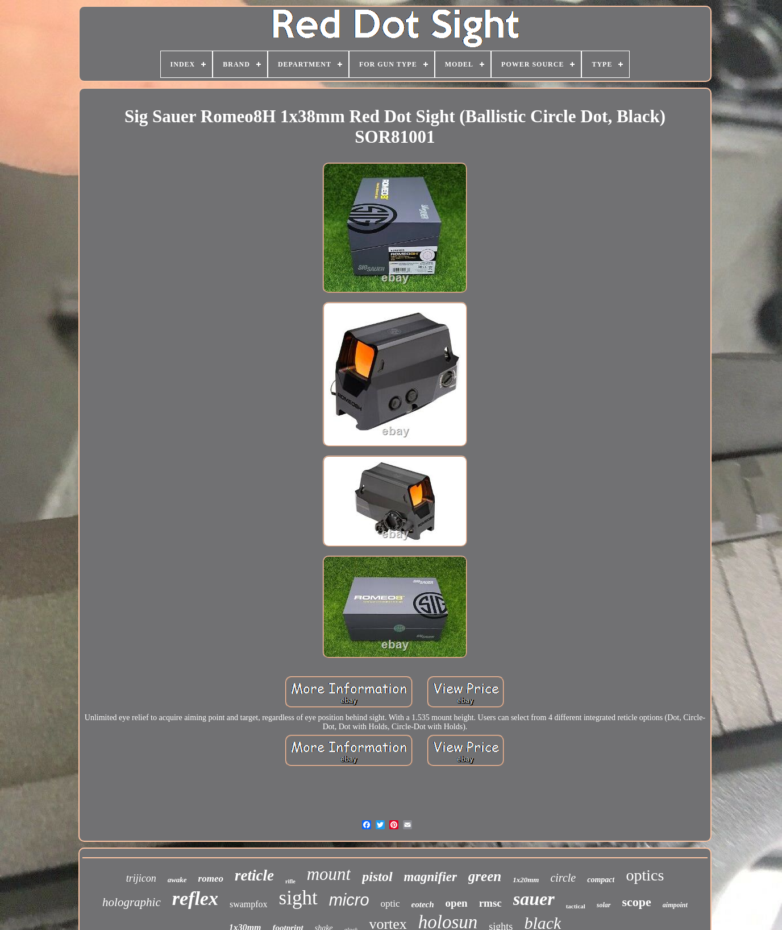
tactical (575, 906)
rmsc (490, 903)
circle (563, 877)
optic (390, 903)
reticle (254, 875)
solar (604, 905)
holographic (131, 902)
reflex (195, 898)
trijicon (141, 878)
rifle (290, 881)
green (484, 876)
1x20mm (526, 879)
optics (645, 875)
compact (600, 879)
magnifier (430, 877)
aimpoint (675, 905)
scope (636, 902)
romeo (210, 878)
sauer (534, 898)
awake (177, 879)
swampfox (249, 904)
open (457, 903)
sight (298, 898)
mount (329, 874)
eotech (422, 904)
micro (349, 900)
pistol (377, 876)
